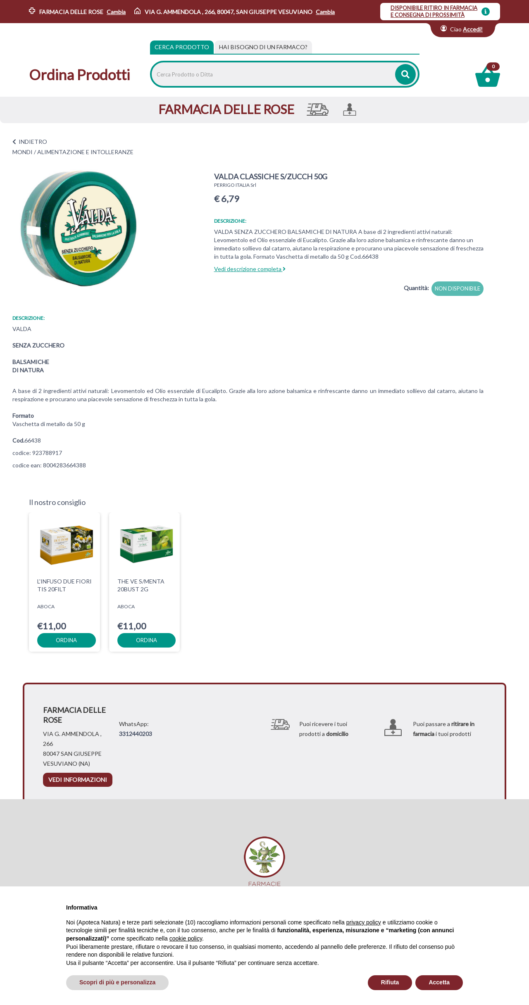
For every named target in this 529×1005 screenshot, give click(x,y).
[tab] (263, 47)
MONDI (22, 151)
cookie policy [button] (185, 938)
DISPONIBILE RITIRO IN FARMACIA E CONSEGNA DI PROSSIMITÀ (434, 11)
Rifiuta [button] (390, 982)
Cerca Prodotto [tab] (182, 46)
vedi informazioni (77, 779)
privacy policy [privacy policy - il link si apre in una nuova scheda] (363, 922)
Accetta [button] (439, 982)
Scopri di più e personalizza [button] (117, 982)
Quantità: (416, 287)
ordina (66, 640)
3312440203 (135, 733)
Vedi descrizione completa (250, 268)
